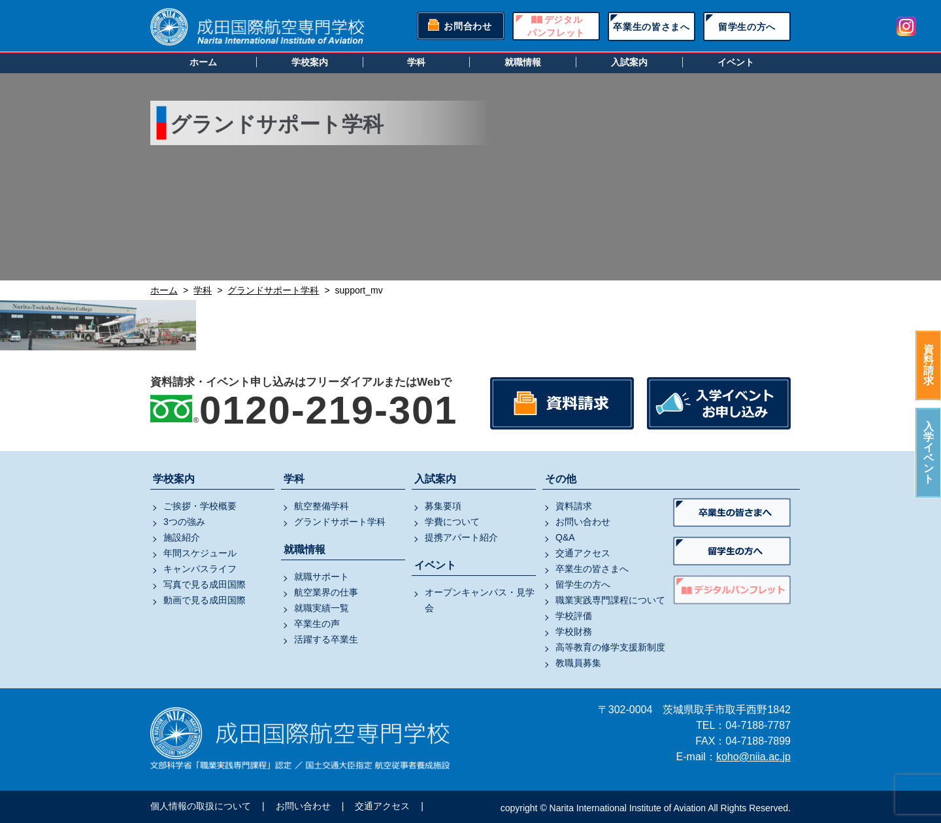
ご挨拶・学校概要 (200, 506)
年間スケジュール (200, 553)
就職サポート (321, 576)
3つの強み (184, 521)
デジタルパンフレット (556, 26)
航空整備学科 (321, 506)
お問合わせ (468, 26)
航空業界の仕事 (326, 592)
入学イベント (928, 452)
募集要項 (443, 506)
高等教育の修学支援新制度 (610, 647)
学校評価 (573, 616)
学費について (452, 521)
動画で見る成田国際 (204, 600)
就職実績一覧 (321, 608)
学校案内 (309, 62)
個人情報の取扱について (200, 806)
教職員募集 (578, 663)
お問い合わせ (582, 521)
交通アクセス (582, 553)
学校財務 (573, 631)
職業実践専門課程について (610, 600)
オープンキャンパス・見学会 (480, 600)
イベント (736, 62)
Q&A (565, 537)
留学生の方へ (747, 27)
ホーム (203, 62)
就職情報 (522, 62)
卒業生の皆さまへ (651, 27)
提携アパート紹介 (461, 537)
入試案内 (629, 62)
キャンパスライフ (200, 568)
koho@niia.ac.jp (753, 756)
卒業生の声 (317, 623)
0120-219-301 (328, 410)
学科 (416, 62)
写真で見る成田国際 (204, 584)
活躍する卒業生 (326, 639)
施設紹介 (181, 537)
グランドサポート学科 (340, 521)
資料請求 (928, 365)
